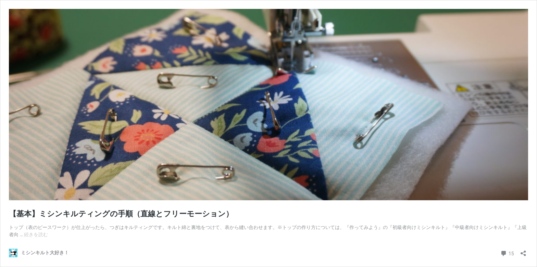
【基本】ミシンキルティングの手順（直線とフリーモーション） (121, 213)
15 (507, 253)
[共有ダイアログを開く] (523, 251)
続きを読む (36, 234)
